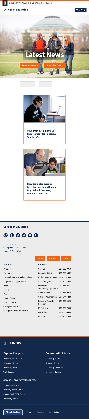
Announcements (30, 65)
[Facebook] (12, 237)
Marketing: (42, 312)
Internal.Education (11, 302)
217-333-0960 (15, 251)
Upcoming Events (55, 65)
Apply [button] (40, 258)
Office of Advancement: (48, 296)
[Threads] (18, 237)
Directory (7, 269)
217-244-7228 (65, 296)
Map (5, 294)
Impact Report (9, 298)
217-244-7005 (65, 308)
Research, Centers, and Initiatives (17, 277)
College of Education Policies (15, 310)
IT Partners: (43, 308)
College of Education (16, 9)
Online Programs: (45, 281)
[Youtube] (30, 237)
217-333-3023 (65, 301)
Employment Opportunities (14, 281)
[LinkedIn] (36, 237)
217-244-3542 (65, 273)
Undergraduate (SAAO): (48, 277)
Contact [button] (53, 258)
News (5, 285)
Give (66, 258)
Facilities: (42, 316)
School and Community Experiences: (48, 287)
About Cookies (13, 412)
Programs (7, 273)
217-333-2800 (65, 277)
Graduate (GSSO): (45, 273)
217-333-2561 (65, 285)
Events (6, 289)
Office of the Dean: (46, 292)
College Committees (12, 306)
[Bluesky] (24, 237)
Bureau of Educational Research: (47, 302)
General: (41, 269)
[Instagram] (5, 237)
